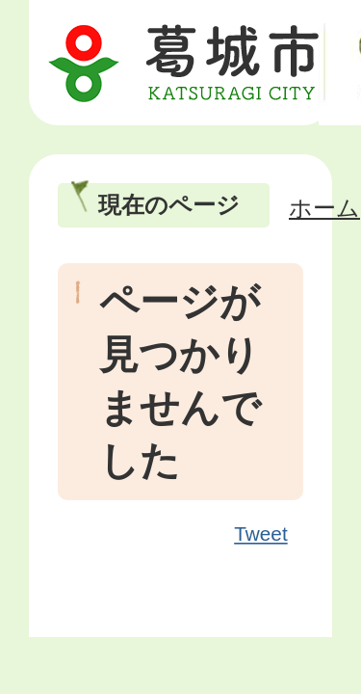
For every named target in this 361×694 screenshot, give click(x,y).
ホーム (324, 208)
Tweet (262, 534)
